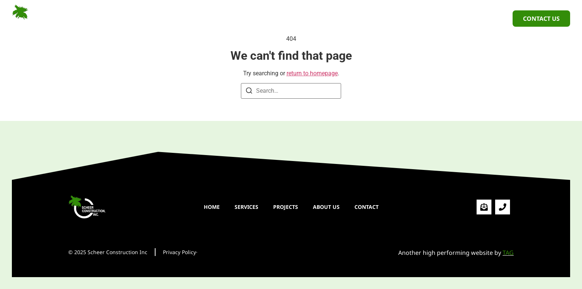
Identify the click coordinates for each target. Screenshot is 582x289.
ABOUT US (326, 18)
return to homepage (312, 73)
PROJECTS (285, 18)
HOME (211, 18)
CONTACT (366, 18)
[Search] (249, 92)
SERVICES (246, 18)
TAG (508, 253)
